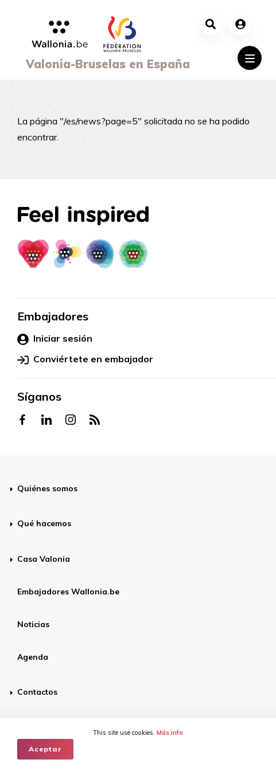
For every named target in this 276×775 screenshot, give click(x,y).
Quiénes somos (47, 488)
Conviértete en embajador (85, 359)
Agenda (32, 657)
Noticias (33, 624)
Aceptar (45, 749)
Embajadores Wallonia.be (68, 591)
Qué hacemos (44, 523)
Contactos (37, 692)
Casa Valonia (43, 559)
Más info (170, 733)
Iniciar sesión (54, 338)
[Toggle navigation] (250, 58)
